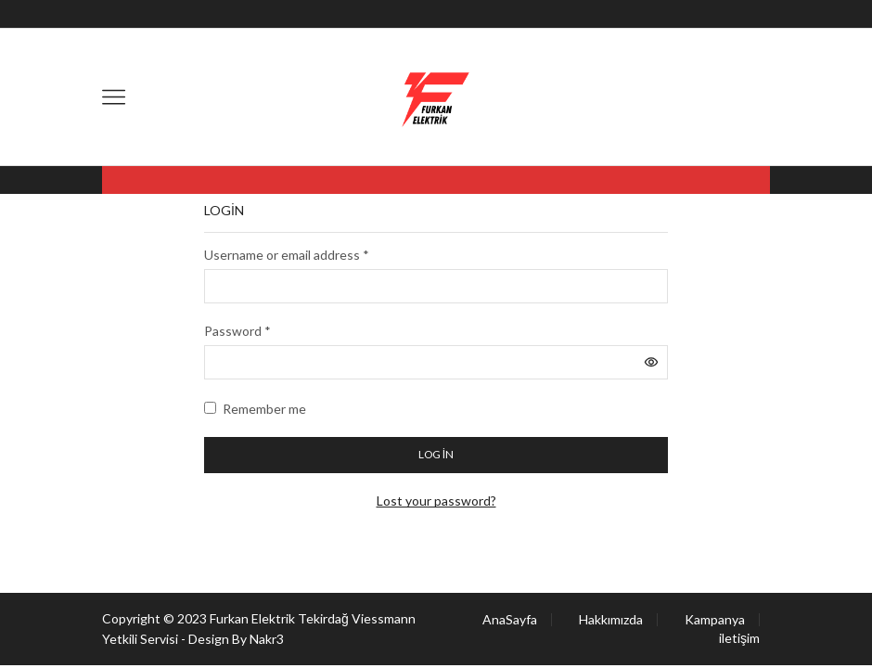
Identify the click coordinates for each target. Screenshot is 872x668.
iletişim (739, 638)
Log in (436, 454)
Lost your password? (436, 500)
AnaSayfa (509, 619)
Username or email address (286, 255)
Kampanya (715, 619)
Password (237, 331)
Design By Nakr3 (236, 639)
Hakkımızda (611, 619)
